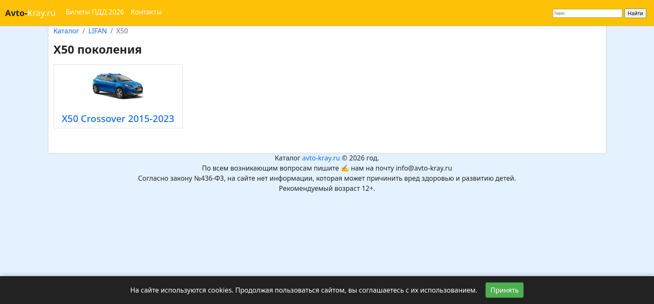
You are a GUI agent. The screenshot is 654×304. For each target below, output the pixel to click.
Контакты (146, 11)
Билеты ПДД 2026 (95, 11)
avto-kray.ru (321, 158)
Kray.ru (30, 13)
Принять (505, 290)
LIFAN (97, 30)
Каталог (66, 30)
